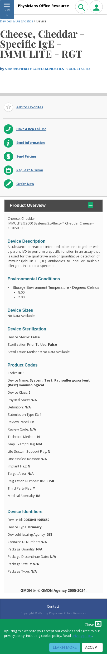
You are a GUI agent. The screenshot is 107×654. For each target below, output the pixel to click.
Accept (92, 647)
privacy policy (82, 635)
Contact (53, 606)
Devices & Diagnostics (16, 21)
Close (93, 623)
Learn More (65, 647)
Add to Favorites (29, 107)
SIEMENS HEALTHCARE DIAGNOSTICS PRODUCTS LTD (47, 68)
